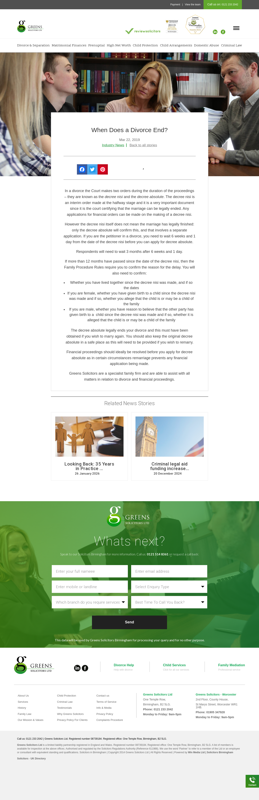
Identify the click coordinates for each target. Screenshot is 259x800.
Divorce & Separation (33, 45)
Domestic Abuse (206, 45)
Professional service (229, 669)
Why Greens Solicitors (71, 714)
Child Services (174, 665)
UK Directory (38, 758)
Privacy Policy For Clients (73, 719)
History (22, 707)
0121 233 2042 (229, 4)
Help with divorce (123, 669)
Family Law (25, 714)
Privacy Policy (105, 714)
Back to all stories (143, 145)
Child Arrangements (176, 45)
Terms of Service (107, 701)
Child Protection (145, 45)
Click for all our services (176, 669)
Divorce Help (124, 665)
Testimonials (65, 707)
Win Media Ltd (196, 752)
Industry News (113, 145)
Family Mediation (231, 665)
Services (23, 701)
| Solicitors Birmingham (219, 752)
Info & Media (104, 707)
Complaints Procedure (110, 719)
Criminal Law (231, 45)
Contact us (103, 695)
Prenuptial (96, 45)
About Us (24, 695)
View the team (193, 4)
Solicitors (22, 758)
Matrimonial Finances (69, 45)
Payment (175, 4)
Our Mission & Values (31, 719)
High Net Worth (119, 45)
